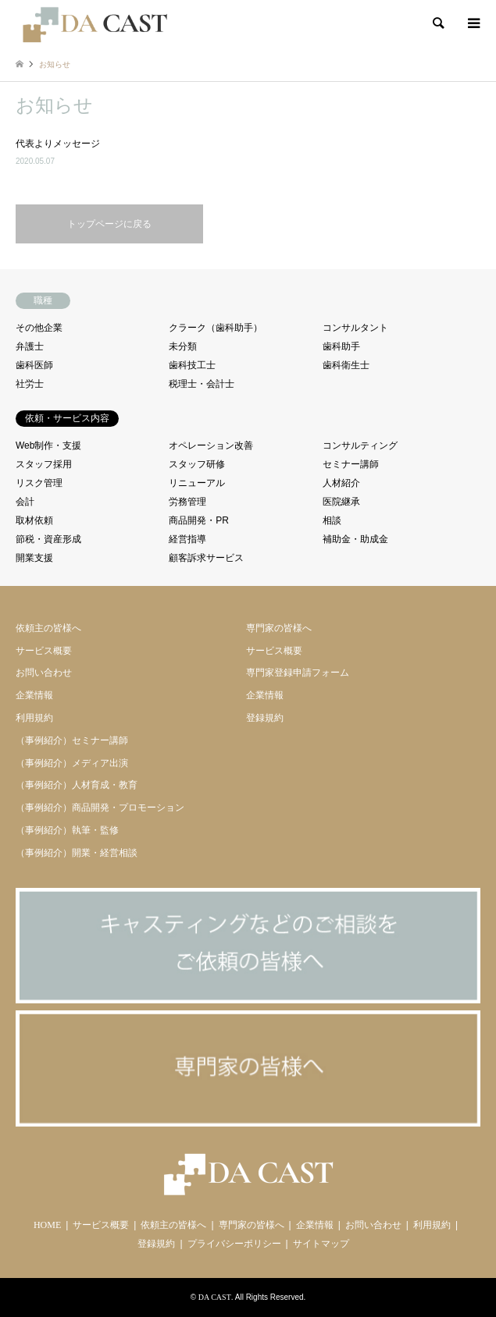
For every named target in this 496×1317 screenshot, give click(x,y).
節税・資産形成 (48, 539)
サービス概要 (44, 650)
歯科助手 (341, 346)
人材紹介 (341, 482)
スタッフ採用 (44, 464)
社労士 (30, 383)
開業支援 (34, 557)
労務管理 (187, 501)
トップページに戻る (109, 223)
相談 (332, 520)
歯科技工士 (192, 365)
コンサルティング (360, 445)
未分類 (183, 346)
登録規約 (265, 717)
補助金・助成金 (355, 539)
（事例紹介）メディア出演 (72, 763)
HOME (47, 1224)
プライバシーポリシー (234, 1243)
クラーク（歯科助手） (215, 327)
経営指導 (187, 539)
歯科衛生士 (346, 365)
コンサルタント (355, 327)
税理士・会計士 (201, 383)
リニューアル (197, 482)
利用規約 (34, 717)
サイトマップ (321, 1243)
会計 (25, 501)
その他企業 (39, 327)
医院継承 (341, 501)
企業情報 (34, 695)
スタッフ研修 (197, 464)
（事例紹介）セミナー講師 (72, 740)
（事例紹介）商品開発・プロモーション (100, 807)
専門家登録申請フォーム (297, 672)
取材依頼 (34, 520)
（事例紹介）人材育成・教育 (76, 784)
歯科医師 (34, 365)
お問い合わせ (44, 672)
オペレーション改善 (211, 445)
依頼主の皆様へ (48, 628)
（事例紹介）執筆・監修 (67, 830)
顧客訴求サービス (206, 557)
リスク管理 (39, 482)
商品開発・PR (199, 520)
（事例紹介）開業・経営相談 (76, 852)
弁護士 (30, 346)
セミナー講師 (351, 464)
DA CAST (214, 1297)
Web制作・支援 (48, 445)
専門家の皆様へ (279, 628)
